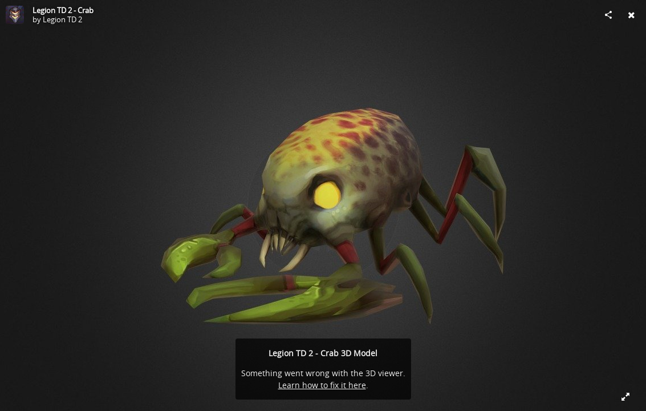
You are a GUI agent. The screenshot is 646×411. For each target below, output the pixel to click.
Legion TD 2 (62, 19)
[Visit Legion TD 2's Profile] (15, 15)
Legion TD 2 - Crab (63, 10)
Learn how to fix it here (322, 385)
